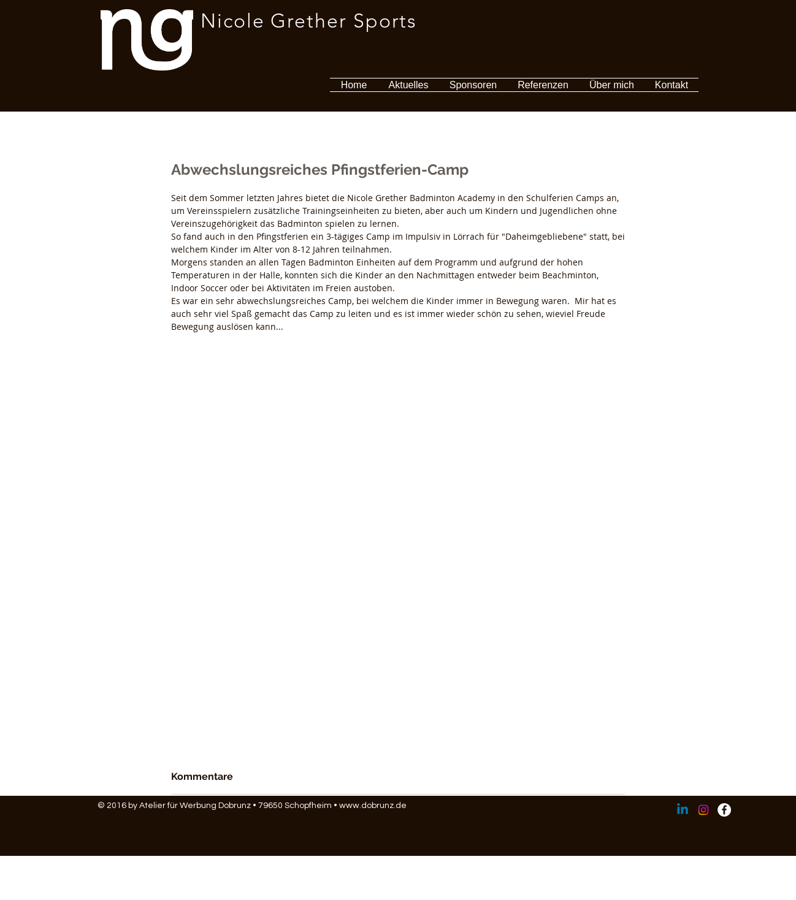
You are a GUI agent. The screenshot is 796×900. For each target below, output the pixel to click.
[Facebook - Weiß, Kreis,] (724, 810)
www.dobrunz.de (373, 805)
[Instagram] (703, 810)
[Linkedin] (682, 810)
